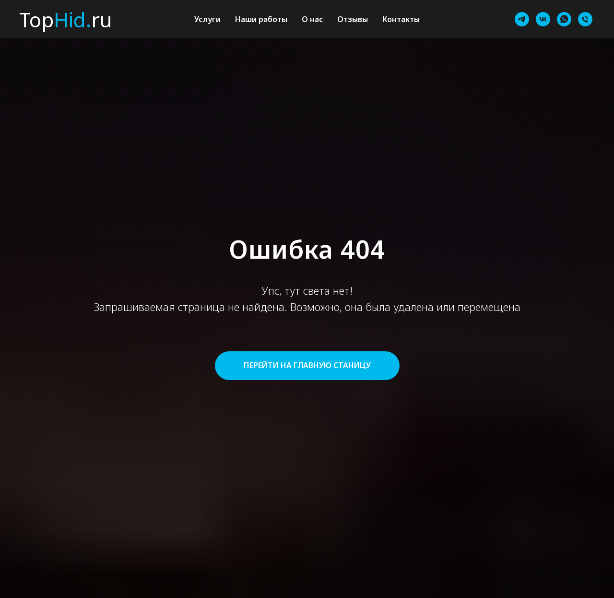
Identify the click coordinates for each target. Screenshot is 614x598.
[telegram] (522, 19)
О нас (312, 19)
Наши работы (261, 19)
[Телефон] (585, 19)
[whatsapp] (564, 19)
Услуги (207, 19)
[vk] (543, 19)
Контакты (401, 19)
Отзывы (352, 19)
